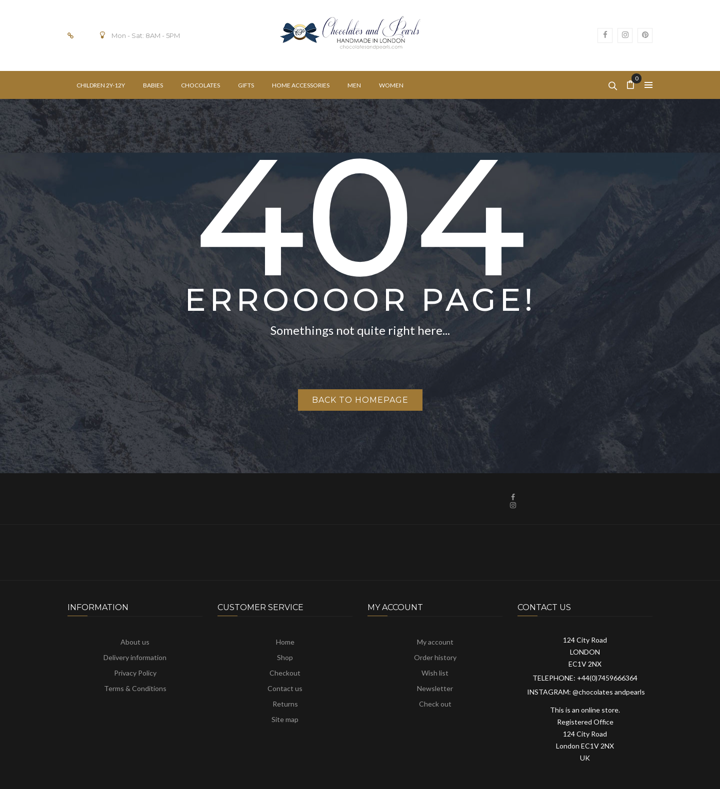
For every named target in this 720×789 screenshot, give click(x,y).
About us (135, 642)
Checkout (285, 673)
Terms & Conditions (135, 688)
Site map (285, 719)
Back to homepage (360, 400)
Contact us (285, 688)
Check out (435, 704)
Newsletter (435, 688)
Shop (285, 657)
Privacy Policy (135, 673)
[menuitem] (101, 85)
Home (285, 642)
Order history (435, 657)
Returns (285, 704)
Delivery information (135, 657)
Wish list (435, 673)
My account (435, 642)
